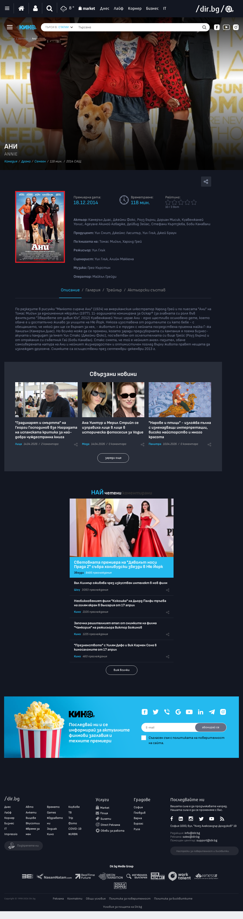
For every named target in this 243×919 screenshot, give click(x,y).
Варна (138, 818)
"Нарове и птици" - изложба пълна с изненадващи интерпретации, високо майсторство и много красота (180, 429)
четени (113, 493)
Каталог (23, 38)
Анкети (31, 812)
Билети (106, 819)
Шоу (77, 590)
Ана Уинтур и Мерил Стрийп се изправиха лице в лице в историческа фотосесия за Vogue (112, 427)
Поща (104, 813)
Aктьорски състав (147, 290)
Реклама (58, 899)
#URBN (72, 834)
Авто (30, 807)
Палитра (155, 444)
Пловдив (140, 813)
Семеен (40, 161)
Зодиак (52, 829)
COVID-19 (74, 829)
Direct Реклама (110, 825)
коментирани (137, 493)
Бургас (138, 824)
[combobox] (65, 27)
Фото (72, 823)
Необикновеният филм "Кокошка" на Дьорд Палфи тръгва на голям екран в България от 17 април (120, 603)
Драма (26, 161)
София (138, 807)
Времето (53, 807)
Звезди (79, 572)
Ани (34, 38)
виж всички (122, 670)
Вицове (31, 818)
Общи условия (96, 899)
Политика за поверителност (130, 899)
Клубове (74, 807)
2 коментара (49, 444)
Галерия (92, 290)
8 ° (66, 8)
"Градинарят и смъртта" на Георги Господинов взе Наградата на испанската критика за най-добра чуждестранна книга (46, 429)
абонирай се (210, 727)
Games (51, 812)
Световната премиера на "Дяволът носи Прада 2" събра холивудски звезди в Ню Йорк (118, 564)
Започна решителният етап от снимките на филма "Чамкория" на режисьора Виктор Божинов (115, 625)
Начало (11, 38)
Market (104, 808)
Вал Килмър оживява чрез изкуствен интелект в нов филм (120, 583)
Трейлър (114, 290)
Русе (137, 829)
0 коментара (117, 444)
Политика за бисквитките (173, 899)
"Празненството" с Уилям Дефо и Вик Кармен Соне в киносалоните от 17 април (115, 647)
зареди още (113, 458)
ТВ (70, 812)
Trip (70, 818)
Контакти (74, 899)
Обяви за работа (112, 830)
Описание (70, 290)
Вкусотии (33, 823)
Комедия (10, 161)
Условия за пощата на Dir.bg (122, 907)
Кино (77, 612)
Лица (18, 444)
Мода (85, 444)
